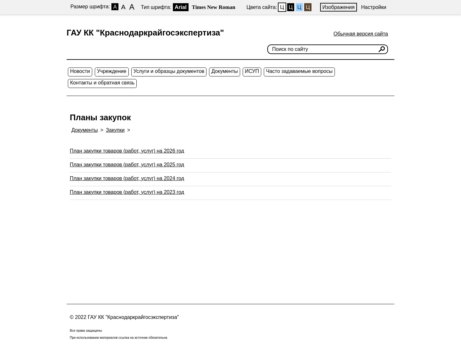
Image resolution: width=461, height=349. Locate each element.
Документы (224, 71)
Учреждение (111, 71)
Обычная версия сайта (361, 33)
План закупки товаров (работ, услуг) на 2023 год (127, 192)
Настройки (373, 7)
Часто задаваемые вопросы (299, 71)
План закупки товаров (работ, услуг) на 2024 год (127, 178)
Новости (80, 71)
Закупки (115, 130)
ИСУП (252, 71)
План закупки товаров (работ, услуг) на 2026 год (127, 151)
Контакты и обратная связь (102, 82)
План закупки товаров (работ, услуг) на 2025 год (127, 164)
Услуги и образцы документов (169, 71)
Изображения (338, 7)
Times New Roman (213, 7)
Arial (181, 7)
